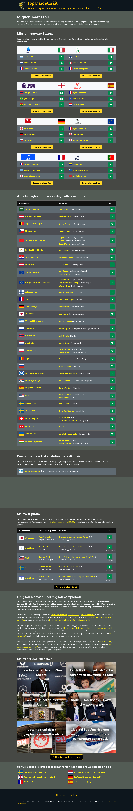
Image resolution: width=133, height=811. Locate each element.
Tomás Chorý (64, 231)
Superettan (30, 411)
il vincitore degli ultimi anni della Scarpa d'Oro (69, 620)
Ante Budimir (78, 104)
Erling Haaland (30, 92)
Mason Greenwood (32, 176)
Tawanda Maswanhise (69, 373)
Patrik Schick (30, 140)
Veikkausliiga (31, 292)
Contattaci (74, 795)
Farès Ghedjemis (80, 68)
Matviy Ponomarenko (68, 434)
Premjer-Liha (30, 433)
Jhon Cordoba (65, 366)
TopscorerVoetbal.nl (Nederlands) (89, 772)
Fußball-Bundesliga (34, 216)
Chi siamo (60, 795)
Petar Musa (64, 397)
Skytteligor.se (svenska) (35, 772)
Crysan (62, 237)
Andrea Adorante (81, 63)
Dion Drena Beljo (66, 257)
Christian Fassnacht (68, 420)
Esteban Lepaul (31, 164)
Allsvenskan (30, 403)
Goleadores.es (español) (85, 782)
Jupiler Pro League (33, 223)
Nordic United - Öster (68, 567)
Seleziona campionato (52, 8)
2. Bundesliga (31, 306)
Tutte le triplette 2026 (66, 587)
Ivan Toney (63, 209)
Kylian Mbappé (79, 92)
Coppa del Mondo (32, 471)
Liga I (27, 358)
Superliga (29, 264)
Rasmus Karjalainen (67, 292)
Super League (31, 418)
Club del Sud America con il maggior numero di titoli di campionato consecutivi (91, 734)
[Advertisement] (66, 492)
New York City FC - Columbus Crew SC (76, 557)
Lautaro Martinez (31, 57)
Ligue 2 (28, 299)
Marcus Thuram (31, 68)
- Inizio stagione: (48, 471)
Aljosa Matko (64, 440)
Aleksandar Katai (66, 380)
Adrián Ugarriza (66, 328)
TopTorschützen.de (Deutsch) (87, 777)
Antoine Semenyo (32, 104)
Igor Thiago (29, 98)
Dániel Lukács (65, 443)
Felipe (61, 240)
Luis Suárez (78, 164)
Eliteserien (30, 335)
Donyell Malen (30, 63)
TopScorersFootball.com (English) (39, 777)
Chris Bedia (64, 417)
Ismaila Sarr (64, 279)
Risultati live (75, 8)
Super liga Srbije (32, 380)
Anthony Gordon (80, 140)
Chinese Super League (35, 240)
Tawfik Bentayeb (66, 299)
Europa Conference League (37, 282)
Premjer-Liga (30, 366)
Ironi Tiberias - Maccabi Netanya (73, 547)
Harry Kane (28, 128)
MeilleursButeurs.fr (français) (37, 782)
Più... (100, 8)
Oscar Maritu (64, 244)
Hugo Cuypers (65, 394)
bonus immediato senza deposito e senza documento (88, 628)
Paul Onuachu (65, 427)
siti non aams (108, 631)
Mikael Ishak (64, 286)
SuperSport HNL (32, 257)
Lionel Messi (73, 614)
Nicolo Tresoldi (65, 224)
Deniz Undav (29, 134)
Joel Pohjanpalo (80, 57)
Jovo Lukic (63, 359)
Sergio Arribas (65, 388)
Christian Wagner (66, 411)
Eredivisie (29, 343)
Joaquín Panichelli (32, 170)
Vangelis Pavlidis (80, 170)
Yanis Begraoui (79, 176)
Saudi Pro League (33, 209)
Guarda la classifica (42, 75)
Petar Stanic (64, 274)
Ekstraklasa (30, 350)
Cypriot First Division (34, 250)
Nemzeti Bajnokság (33, 441)
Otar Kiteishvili (65, 216)
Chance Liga (30, 231)
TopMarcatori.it (42, 3)
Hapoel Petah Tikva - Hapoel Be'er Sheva (77, 576)
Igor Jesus (63, 271)
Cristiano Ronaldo (59, 614)
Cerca (90, 8)
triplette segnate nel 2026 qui (63, 522)
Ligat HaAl (29, 328)
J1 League (29, 313)
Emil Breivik (64, 336)
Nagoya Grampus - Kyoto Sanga (73, 537)
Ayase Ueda (64, 343)
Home (32, 8)
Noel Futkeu (64, 306)
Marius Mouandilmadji (68, 282)
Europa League (32, 272)
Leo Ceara (63, 314)
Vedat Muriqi (79, 98)
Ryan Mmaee (64, 250)
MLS (27, 395)
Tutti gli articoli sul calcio (66, 757)
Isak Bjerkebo (65, 404)
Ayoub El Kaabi (65, 321)
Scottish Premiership (34, 373)
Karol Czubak (64, 349)
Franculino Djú (65, 265)
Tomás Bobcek (65, 352)
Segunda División (33, 387)
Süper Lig (29, 426)
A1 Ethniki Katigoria (34, 321)
